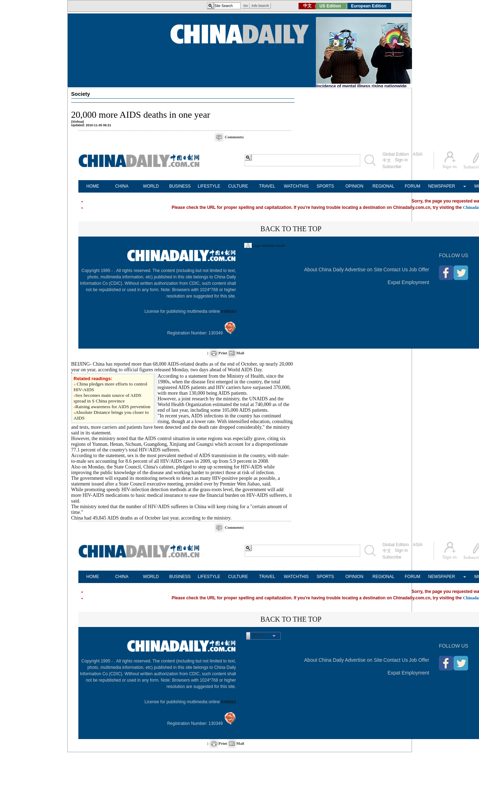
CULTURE (238, 186)
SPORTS (325, 186)
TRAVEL (267, 186)
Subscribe (392, 166)
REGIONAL (383, 186)
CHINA (121, 186)
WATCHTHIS (296, 186)
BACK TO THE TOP (290, 229)
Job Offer (419, 269)
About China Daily (324, 269)
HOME (93, 186)
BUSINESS (180, 186)
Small (280, 245)
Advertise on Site (364, 269)
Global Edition (396, 154)
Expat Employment (408, 282)
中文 (387, 160)
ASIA (417, 154)
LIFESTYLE (209, 186)
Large (256, 245)
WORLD (151, 186)
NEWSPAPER (441, 186)
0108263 (228, 311)
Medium (268, 245)
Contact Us (395, 269)
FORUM (412, 186)
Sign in (401, 159)
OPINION (354, 186)
